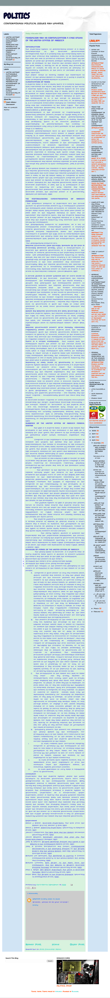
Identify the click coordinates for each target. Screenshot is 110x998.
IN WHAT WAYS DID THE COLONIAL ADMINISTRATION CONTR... (99, 549)
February (97, 611)
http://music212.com (98, 390)
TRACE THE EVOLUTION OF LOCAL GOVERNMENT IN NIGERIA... (99, 484)
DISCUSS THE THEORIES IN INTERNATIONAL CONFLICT (99, 539)
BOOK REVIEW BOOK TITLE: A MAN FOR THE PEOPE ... (99, 464)
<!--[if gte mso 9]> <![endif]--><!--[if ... (99, 596)
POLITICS (16, 16)
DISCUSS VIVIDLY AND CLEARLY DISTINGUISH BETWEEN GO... (99, 449)
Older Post (77, 944)
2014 (94, 437)
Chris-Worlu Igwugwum (11, 103)
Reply (35, 905)
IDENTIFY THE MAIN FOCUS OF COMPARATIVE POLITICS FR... (99, 495)
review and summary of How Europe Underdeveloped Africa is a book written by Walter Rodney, (98, 55)
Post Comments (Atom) (50, 949)
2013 (94, 440)
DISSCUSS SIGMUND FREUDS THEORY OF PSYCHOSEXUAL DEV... (99, 575)
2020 (94, 430)
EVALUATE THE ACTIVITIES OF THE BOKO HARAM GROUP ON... (99, 517)
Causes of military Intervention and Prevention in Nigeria (98, 85)
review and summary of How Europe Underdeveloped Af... (99, 473)
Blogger (75, 991)
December (97, 443)
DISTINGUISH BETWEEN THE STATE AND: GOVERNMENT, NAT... (99, 529)
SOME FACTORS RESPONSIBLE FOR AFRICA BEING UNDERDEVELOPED (98, 178)
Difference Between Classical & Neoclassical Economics (98, 328)
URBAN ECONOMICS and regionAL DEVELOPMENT (99, 559)
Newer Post (33, 944)
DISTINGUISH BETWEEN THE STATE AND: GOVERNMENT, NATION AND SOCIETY (97, 151)
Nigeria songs (96, 398)
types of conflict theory (97, 252)
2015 (94, 434)
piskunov (58, 991)
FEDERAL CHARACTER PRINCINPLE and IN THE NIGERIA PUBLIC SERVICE (98, 356)
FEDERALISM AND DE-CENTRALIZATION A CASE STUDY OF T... (99, 587)
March (96, 608)
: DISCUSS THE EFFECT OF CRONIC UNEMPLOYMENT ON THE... (99, 507)
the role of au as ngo (98, 457)
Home (55, 944)
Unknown (36, 899)
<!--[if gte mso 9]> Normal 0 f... (99, 603)
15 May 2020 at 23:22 (50, 899)
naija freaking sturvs (96, 394)
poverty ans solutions (97, 567)
